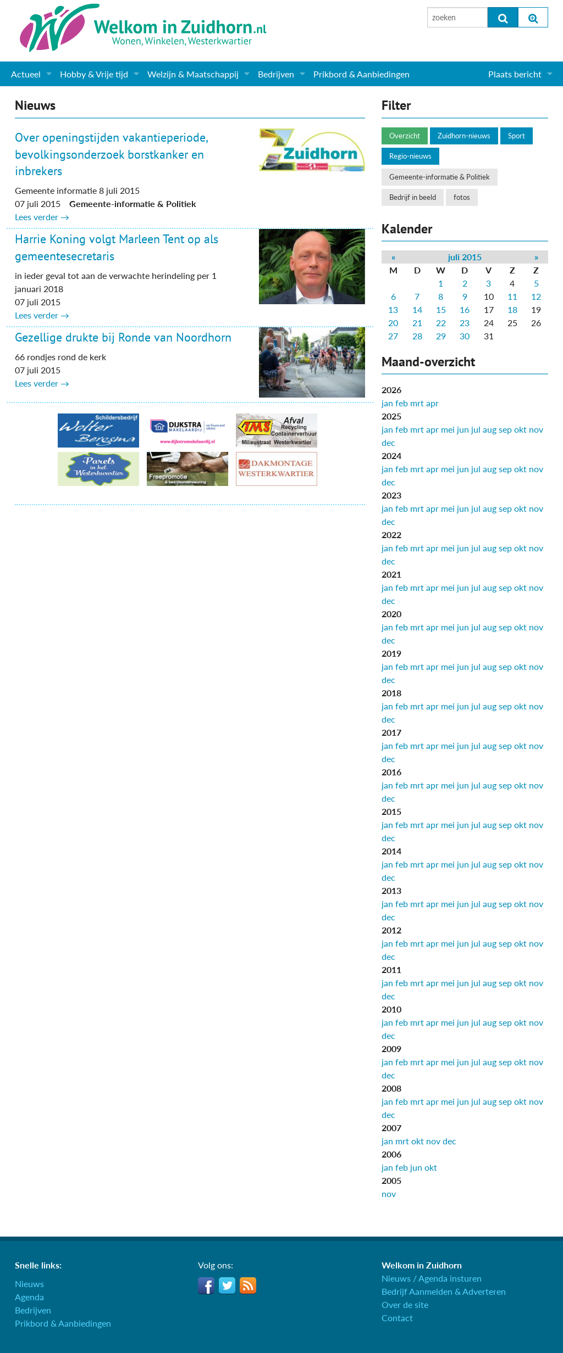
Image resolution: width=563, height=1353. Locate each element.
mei (448, 429)
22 (441, 322)
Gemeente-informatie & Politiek (439, 176)
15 (441, 309)
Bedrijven (276, 74)
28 (417, 336)
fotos (462, 197)
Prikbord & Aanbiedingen (361, 74)
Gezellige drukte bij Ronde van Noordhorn (123, 337)
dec (388, 442)
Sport (516, 135)
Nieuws (29, 1283)
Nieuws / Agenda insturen (432, 1278)
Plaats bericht (515, 74)
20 (393, 322)
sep (505, 429)
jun (463, 429)
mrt (417, 403)
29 (441, 336)
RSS (248, 1285)
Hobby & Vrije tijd (94, 74)
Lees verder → (42, 216)
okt (520, 429)
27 (393, 336)
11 (512, 296)
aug (489, 429)
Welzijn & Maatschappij (193, 74)
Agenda (29, 1297)
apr (432, 403)
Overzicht (404, 135)
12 (536, 296)
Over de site (405, 1304)
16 (465, 309)
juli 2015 (465, 256)
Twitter (227, 1285)
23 (465, 322)
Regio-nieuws (410, 156)
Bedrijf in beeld (412, 197)
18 (512, 309)
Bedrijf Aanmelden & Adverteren (444, 1291)
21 (417, 322)
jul (476, 429)
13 (393, 309)
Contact (397, 1317)
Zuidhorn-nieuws (464, 135)
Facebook (206, 1285)
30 (465, 336)
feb (401, 403)
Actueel (26, 74)
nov (536, 429)
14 (417, 309)
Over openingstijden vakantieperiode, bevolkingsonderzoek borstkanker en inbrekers (111, 154)
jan (387, 403)
